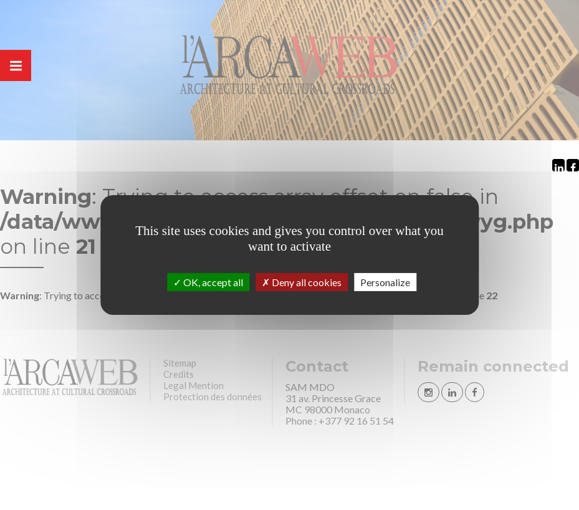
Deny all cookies (302, 282)
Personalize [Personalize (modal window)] (385, 282)
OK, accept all (208, 282)
